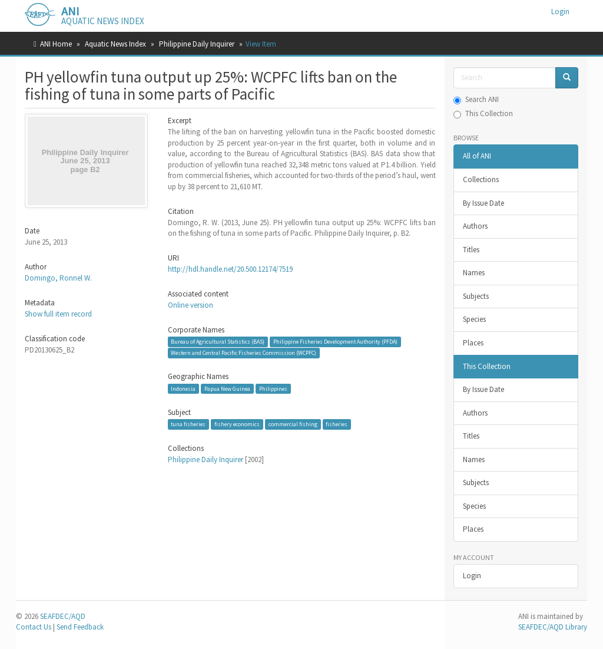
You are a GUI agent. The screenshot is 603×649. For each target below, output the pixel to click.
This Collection (483, 113)
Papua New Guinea (227, 388)
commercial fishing (293, 424)
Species (474, 319)
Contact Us (33, 627)
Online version (190, 305)
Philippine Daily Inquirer (196, 44)
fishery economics (237, 424)
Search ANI (476, 99)
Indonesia (183, 388)
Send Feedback (80, 627)
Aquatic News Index (115, 44)
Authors (475, 226)
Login (472, 576)
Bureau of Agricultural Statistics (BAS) (217, 341)
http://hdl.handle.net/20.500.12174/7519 (230, 269)
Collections (481, 179)
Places (473, 343)
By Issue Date (483, 203)
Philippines (273, 388)
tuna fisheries (188, 424)
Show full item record (58, 314)
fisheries (336, 424)
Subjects (476, 296)
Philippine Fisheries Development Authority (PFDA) (335, 341)
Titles (471, 250)
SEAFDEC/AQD (62, 616)
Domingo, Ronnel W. (58, 278)
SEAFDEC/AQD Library (552, 627)
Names (474, 273)
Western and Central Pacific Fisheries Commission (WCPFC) (243, 353)
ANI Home (56, 44)
